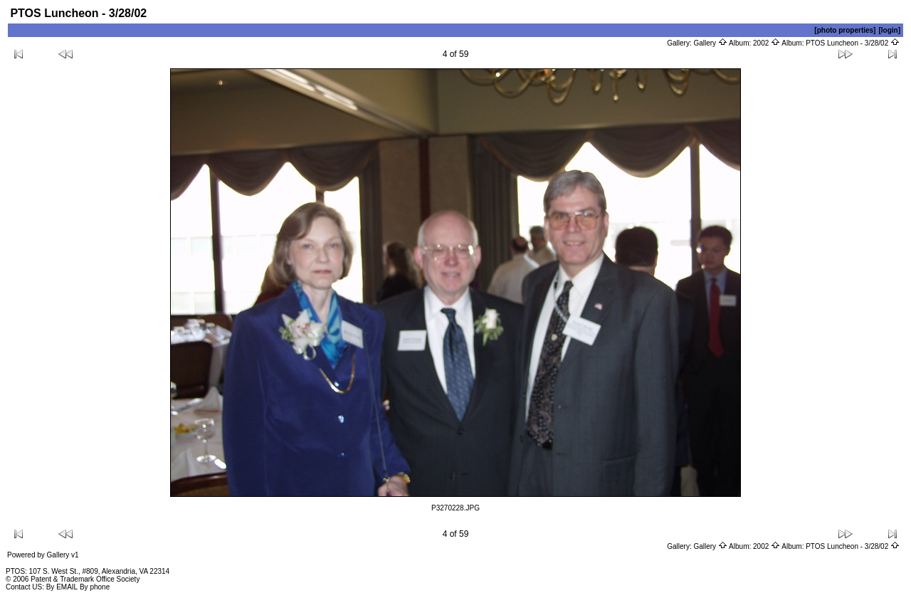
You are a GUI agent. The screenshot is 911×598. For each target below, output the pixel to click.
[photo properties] (844, 30)
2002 (766, 43)
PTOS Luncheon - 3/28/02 (853, 43)
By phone (95, 587)
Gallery (710, 43)
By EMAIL (62, 587)
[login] (889, 30)
